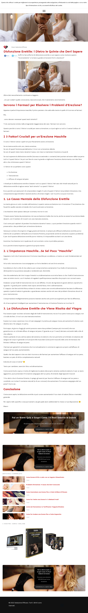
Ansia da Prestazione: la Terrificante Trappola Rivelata (45, 507)
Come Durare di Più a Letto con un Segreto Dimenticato (45, 477)
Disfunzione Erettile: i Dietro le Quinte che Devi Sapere (43, 51)
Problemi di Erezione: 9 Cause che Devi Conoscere (43, 484)
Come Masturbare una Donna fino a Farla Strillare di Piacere (46, 492)
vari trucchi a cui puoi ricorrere (62, 194)
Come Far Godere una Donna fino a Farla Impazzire (43, 514)
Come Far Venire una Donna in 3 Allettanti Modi (42, 499)
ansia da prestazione (22, 216)
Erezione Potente (38, 234)
